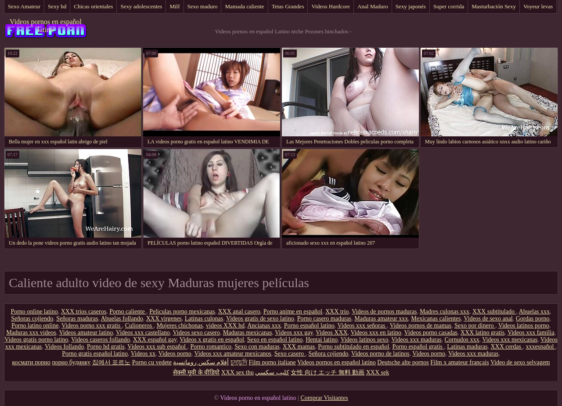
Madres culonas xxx (444, 311)
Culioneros (139, 325)
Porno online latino (34, 311)
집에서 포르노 (111, 362)
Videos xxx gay (294, 332)
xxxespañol (540, 346)
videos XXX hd (225, 325)
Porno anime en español (292, 311)
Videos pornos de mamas (420, 325)
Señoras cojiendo (32, 318)
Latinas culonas (204, 318)
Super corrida (448, 6)
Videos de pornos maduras (384, 311)
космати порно (31, 362)
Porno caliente (127, 311)
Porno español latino (309, 325)
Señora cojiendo (329, 353)
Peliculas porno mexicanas (182, 311)
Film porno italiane (272, 362)
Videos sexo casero (196, 332)
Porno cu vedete (152, 362)
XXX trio (337, 311)
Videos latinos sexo (365, 339)
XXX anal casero (239, 311)
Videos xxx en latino (375, 332)
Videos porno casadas (431, 332)
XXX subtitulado (494, 311)
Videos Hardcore (330, 6)
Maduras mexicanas (247, 332)
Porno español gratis (418, 346)
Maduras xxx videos (31, 332)
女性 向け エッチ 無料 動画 (327, 372)
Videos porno (175, 353)
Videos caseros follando (100, 339)
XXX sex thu (237, 372)
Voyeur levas (538, 6)
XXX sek (377, 372)
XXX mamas (299, 346)
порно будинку (71, 362)
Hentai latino (322, 339)
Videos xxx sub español (157, 346)
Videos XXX (332, 332)
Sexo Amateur (24, 6)
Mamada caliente (244, 6)
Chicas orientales (93, 6)
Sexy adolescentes (141, 6)
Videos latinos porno (523, 325)
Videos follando (64, 346)
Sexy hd (57, 6)
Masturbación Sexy (494, 6)
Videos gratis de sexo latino (260, 318)
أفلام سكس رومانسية (201, 362)
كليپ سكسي (272, 372)
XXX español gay (155, 339)
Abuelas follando (122, 318)
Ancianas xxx (264, 325)
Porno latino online (34, 325)
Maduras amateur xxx (381, 318)
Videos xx (143, 353)
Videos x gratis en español (212, 339)
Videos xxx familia (531, 332)
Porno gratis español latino (95, 353)
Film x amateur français (459, 362)
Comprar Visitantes (324, 398)
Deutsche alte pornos (403, 362)
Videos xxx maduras (416, 339)
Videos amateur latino (86, 332)
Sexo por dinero (474, 325)
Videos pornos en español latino (46, 25)
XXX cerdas (506, 346)
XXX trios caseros (83, 311)
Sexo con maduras (257, 346)
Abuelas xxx (534, 311)
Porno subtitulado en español (353, 346)
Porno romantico (210, 346)
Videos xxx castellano (143, 332)
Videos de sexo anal (488, 318)
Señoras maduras (77, 318)
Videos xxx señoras (362, 325)
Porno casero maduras (324, 318)
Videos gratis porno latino (36, 339)
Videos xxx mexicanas (509, 339)
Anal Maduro (372, 6)
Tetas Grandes (288, 6)
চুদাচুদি (239, 362)
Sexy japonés (411, 6)
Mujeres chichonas (180, 325)
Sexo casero (290, 353)
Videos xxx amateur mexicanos (233, 353)
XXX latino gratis (482, 332)
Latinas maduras (467, 346)
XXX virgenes (164, 318)
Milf (174, 6)
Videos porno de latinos (380, 353)
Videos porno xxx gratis (91, 325)
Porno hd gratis (106, 346)
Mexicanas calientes (436, 318)
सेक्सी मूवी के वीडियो (196, 372)
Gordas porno (533, 318)
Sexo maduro (202, 6)
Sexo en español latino (275, 339)
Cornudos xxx (461, 339)
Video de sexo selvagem (520, 362)
